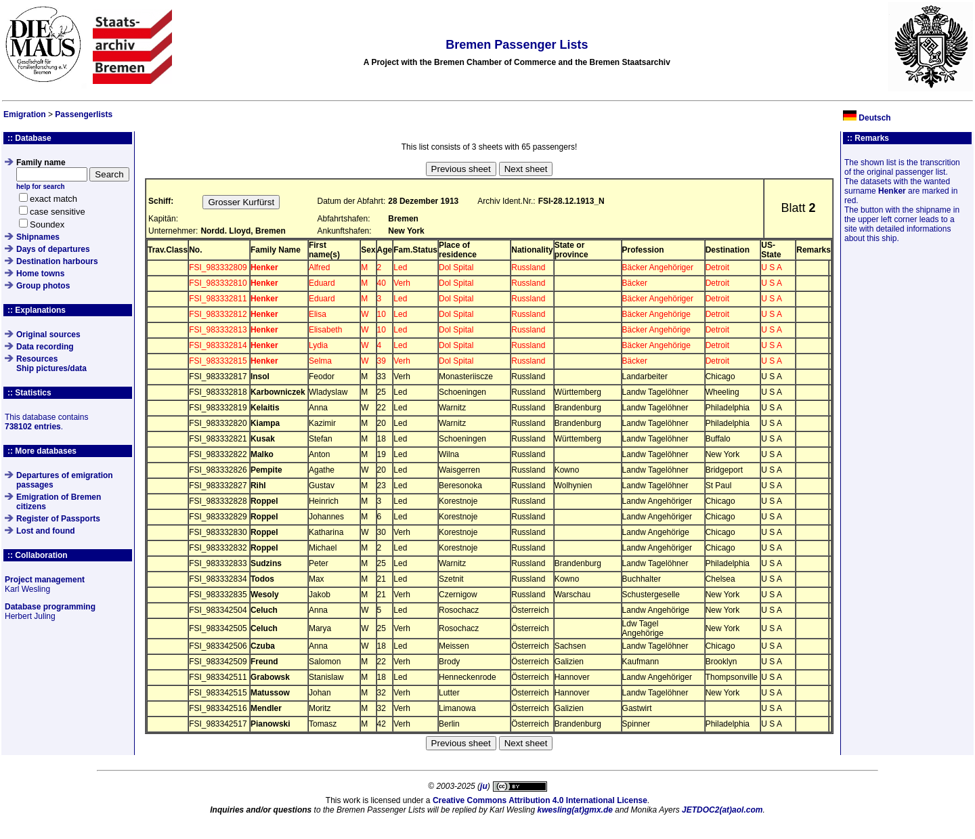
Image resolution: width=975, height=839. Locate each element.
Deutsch (874, 118)
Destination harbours (57, 261)
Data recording (45, 346)
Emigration (24, 114)
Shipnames (38, 237)
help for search (40, 186)
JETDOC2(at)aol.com (722, 810)
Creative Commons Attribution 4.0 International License (540, 800)
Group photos (43, 286)
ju (484, 786)
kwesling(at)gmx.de (575, 810)
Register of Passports (58, 518)
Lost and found (45, 531)
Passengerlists (83, 114)
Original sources (48, 334)
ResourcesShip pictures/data (51, 363)
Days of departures (53, 249)
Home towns (40, 273)
